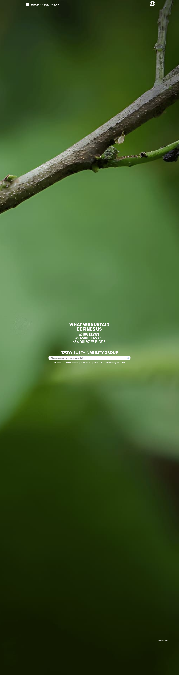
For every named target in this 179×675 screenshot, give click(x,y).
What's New (86, 362)
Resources (98, 362)
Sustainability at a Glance (115, 362)
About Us (58, 362)
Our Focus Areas (71, 362)
